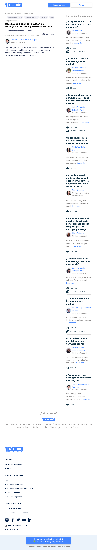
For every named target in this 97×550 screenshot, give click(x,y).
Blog (6, 480)
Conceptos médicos (13, 508)
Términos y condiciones (14, 493)
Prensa (8, 468)
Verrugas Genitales (15, 17)
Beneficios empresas (13, 464)
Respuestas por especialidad (16, 513)
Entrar (81, 5)
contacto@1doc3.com (16, 525)
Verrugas (43, 17)
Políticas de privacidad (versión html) (20, 488)
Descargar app (59, 5)
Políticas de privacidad (14, 484)
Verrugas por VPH (31, 17)
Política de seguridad (13, 497)
